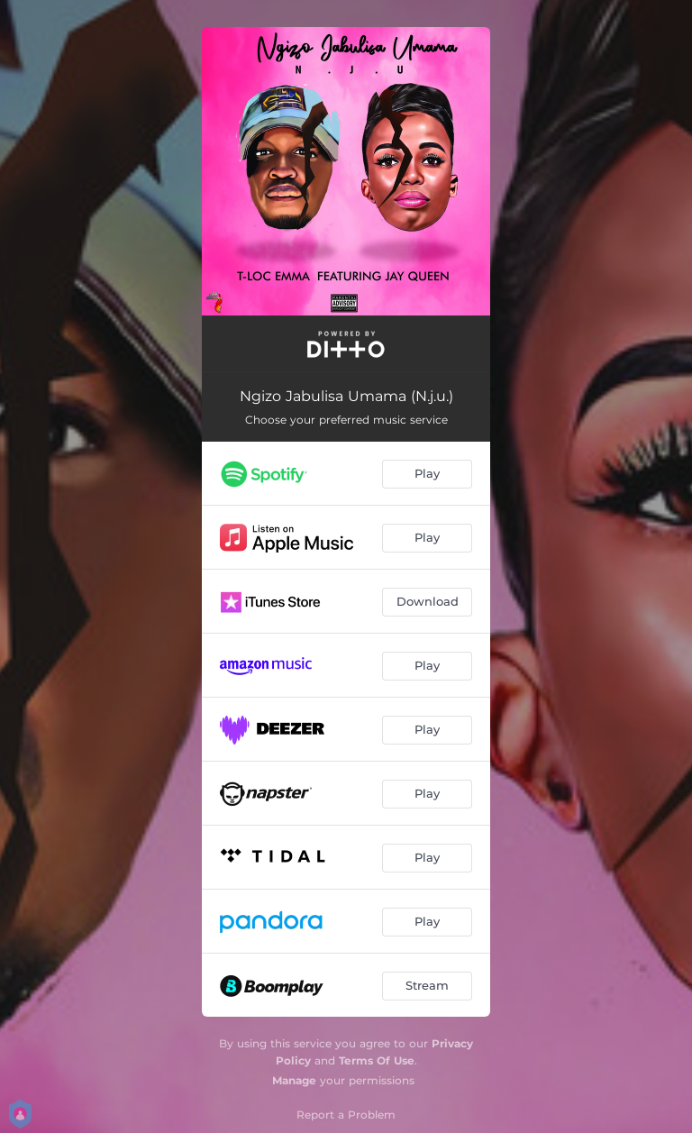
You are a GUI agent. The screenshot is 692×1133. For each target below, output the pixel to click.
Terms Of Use (376, 1060)
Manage (294, 1080)
